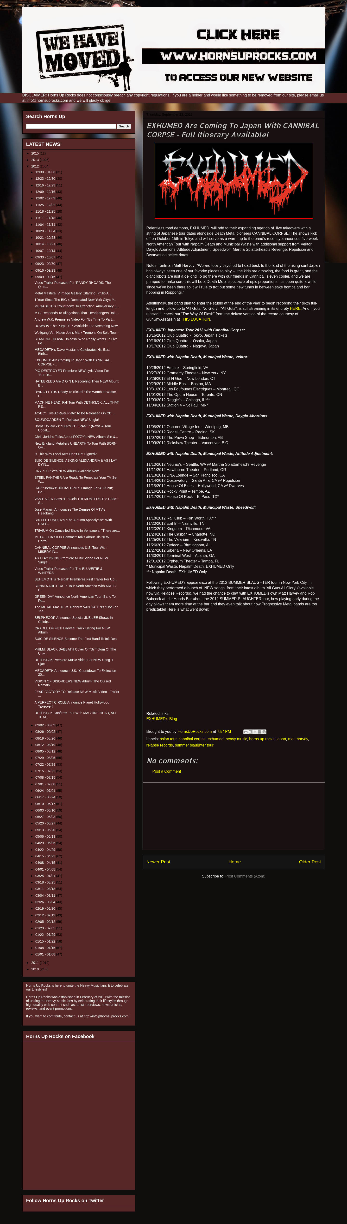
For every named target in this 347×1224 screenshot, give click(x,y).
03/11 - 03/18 (45, 889)
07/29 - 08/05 (45, 758)
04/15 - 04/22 (45, 856)
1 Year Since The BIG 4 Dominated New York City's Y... (75, 300)
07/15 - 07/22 (45, 771)
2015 (35, 153)
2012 (35, 166)
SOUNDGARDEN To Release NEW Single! (66, 420)
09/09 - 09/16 (45, 277)
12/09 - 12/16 (45, 192)
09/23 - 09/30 (45, 264)
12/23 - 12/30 (45, 178)
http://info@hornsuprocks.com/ (106, 1016)
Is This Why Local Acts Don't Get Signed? (65, 454)
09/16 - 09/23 (45, 270)
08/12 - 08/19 (45, 745)
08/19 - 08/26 (45, 738)
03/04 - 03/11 (45, 895)
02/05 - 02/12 (45, 922)
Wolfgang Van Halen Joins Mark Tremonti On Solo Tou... (76, 332)
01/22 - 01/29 (45, 935)
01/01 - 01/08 (45, 954)
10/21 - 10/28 (45, 237)
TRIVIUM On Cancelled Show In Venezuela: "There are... (77, 530)
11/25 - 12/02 (45, 205)
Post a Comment (166, 771)
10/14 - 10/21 (45, 244)
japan (281, 739)
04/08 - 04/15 (45, 863)
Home (234, 861)
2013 (35, 160)
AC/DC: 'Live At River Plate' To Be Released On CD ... (74, 413)
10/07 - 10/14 (45, 251)
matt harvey (298, 739)
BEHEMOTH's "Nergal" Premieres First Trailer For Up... (75, 579)
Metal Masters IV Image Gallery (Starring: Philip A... (72, 293)
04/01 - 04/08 (45, 869)
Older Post (310, 861)
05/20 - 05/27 (45, 823)
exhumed (216, 739)
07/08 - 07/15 (45, 777)
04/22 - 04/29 (45, 850)
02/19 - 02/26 (45, 908)
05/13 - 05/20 (45, 830)
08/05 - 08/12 (45, 751)
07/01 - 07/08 (45, 784)
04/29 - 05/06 (45, 843)
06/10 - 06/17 (45, 804)
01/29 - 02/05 (45, 928)
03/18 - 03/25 (45, 882)
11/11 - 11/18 (45, 218)
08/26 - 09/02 (45, 732)
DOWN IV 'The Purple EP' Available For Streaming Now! (76, 326)
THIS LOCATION (195, 319)
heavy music (236, 739)
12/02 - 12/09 (45, 198)
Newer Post (158, 861)
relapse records (159, 745)
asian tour (168, 739)
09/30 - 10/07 (45, 257)
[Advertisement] (234, 816)
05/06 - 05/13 (45, 836)
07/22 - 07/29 (45, 764)
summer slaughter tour (194, 745)
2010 (35, 969)
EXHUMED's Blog (161, 719)
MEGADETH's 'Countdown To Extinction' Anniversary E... (77, 306)
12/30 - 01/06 (45, 172)
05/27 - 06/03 (45, 817)
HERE (295, 308)
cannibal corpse (192, 739)
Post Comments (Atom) (245, 876)
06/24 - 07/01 (45, 791)
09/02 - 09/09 (45, 725)
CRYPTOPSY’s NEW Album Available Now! (67, 471)
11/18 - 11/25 (45, 211)
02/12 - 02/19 (45, 915)
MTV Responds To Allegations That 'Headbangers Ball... (76, 313)
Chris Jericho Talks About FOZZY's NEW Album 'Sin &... (76, 437)
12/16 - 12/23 (45, 185)
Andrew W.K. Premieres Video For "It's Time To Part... (74, 319)
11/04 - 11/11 (45, 225)
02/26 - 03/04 (45, 902)
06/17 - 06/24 (45, 797)
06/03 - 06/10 (45, 810)
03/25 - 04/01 (45, 876)
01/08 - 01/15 (45, 948)
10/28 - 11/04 (45, 231)
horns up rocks (261, 739)
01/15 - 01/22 (45, 941)
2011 (35, 963)
